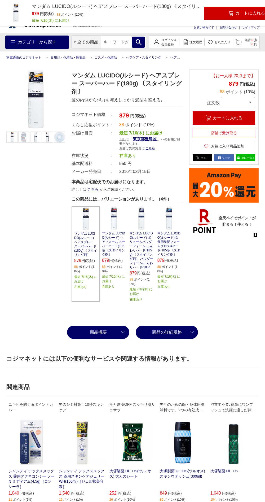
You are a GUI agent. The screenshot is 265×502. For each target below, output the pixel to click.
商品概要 (98, 332)
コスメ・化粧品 (106, 57)
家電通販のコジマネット (23, 57)
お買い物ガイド (204, 27)
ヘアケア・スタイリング (143, 57)
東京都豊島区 (145, 139)
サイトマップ (251, 27)
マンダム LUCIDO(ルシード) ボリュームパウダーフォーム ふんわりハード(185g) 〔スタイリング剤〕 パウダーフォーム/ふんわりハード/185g (141, 250)
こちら (150, 148)
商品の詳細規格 (167, 332)
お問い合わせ (228, 27)
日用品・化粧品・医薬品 (68, 57)
